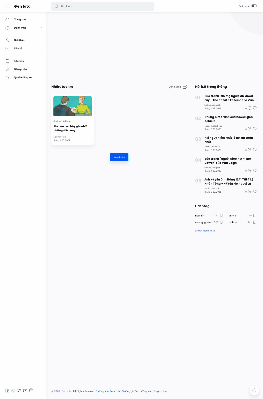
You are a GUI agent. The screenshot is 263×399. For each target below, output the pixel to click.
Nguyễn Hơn (59, 136)
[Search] (102, 6)
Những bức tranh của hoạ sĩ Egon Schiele (228, 119)
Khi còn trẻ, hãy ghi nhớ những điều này (70, 128)
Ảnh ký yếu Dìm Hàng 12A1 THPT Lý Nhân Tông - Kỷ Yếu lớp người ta (229, 182)
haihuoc (216, 146)
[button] (7, 6)
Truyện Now (160, 391)
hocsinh (215, 188)
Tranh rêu (115, 391)
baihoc (58, 121)
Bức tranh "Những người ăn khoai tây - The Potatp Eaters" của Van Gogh (229, 98)
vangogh (216, 104)
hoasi (219, 125)
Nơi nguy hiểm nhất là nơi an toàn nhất (228, 140)
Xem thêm (119, 157)
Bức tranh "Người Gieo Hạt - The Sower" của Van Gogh (227, 161)
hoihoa (207, 104)
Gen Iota (22, 6)
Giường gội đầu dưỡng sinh (137, 391)
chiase (67, 121)
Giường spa (102, 391)
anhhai (207, 146)
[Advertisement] (154, 47)
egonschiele (210, 125)
